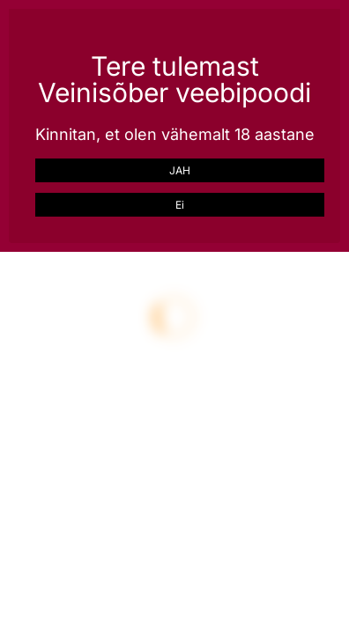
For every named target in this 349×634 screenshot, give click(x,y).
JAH (179, 170)
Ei (179, 204)
